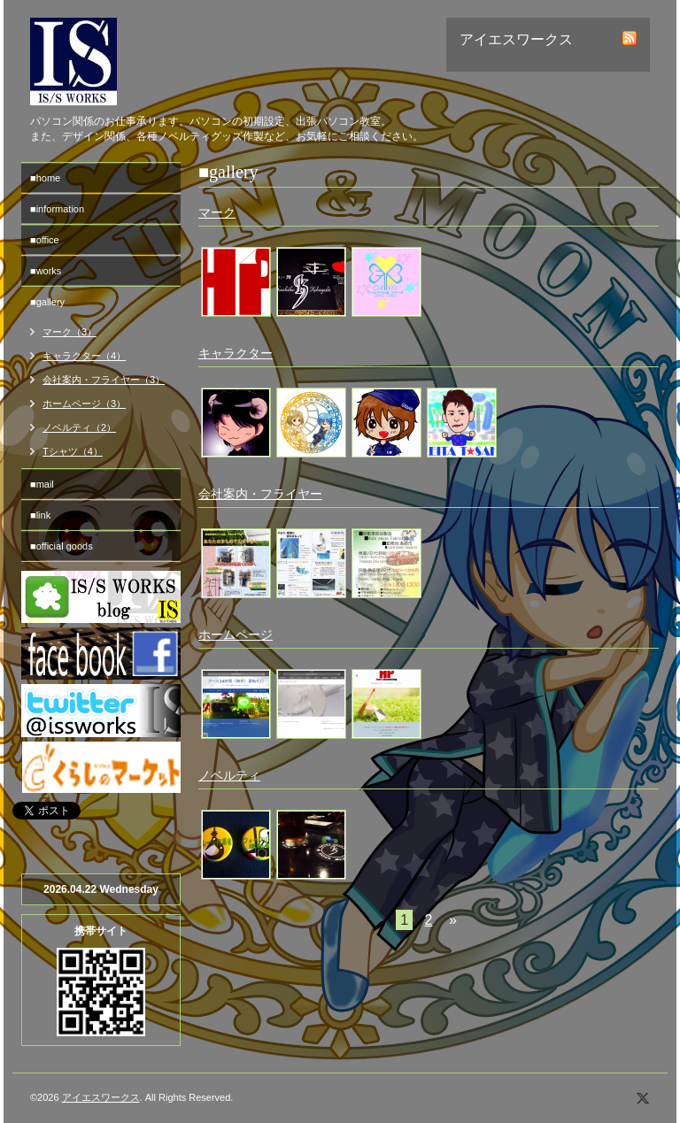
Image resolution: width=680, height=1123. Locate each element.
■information (57, 209)
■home (45, 178)
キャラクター (235, 353)
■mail (42, 484)
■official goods (61, 546)
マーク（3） (69, 332)
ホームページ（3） (84, 403)
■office (44, 240)
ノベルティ (229, 775)
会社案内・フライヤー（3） (103, 379)
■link (40, 515)
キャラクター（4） (84, 355)
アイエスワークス (101, 1097)
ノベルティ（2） (79, 427)
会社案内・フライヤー (260, 494)
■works (45, 270)
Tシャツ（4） (72, 451)
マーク (217, 212)
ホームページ (235, 634)
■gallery (47, 301)
